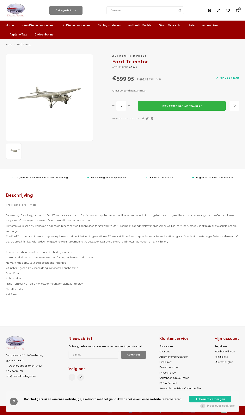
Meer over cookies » (221, 405)
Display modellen (108, 26)
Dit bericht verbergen (210, 399)
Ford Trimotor (24, 45)
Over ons (164, 352)
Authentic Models (139, 26)
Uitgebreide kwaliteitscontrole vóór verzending (40, 178)
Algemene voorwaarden (173, 357)
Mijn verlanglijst (224, 362)
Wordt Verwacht (170, 26)
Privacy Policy (167, 373)
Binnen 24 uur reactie (159, 178)
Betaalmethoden (169, 367)
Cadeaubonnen (44, 35)
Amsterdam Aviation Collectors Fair (180, 389)
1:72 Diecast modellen (75, 26)
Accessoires (210, 26)
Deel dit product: (125, 119)
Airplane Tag (18, 35)
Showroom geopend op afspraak (106, 178)
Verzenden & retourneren (174, 378)
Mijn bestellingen (225, 352)
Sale (191, 26)
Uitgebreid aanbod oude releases (212, 178)
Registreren (221, 347)
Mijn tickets (221, 357)
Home (10, 26)
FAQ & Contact (168, 383)
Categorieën (66, 10)
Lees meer (140, 91)
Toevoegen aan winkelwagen (181, 106)
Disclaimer (165, 362)
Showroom (166, 347)
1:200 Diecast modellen (37, 26)
